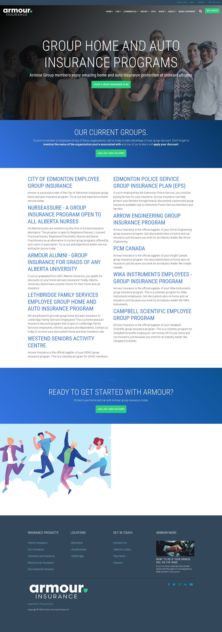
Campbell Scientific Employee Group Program (152, 314)
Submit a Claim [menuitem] (122, 549)
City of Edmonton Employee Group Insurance (63, 182)
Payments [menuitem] (119, 556)
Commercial (129, 11)
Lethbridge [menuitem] (77, 556)
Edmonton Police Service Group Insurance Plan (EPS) (149, 182)
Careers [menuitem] (201, 2)
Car (117, 11)
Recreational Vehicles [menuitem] (41, 569)
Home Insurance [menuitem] (37, 542)
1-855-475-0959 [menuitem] (214, 2)
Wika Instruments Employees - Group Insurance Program (152, 277)
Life (153, 11)
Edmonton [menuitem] (77, 542)
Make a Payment (187, 11)
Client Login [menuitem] (182, 2)
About (171, 11)
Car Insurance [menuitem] (36, 549)
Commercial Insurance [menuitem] (41, 556)
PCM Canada (129, 248)
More (161, 11)
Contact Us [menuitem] (120, 542)
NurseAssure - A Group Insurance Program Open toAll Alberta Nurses (64, 214)
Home (108, 11)
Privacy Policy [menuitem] (46, 604)
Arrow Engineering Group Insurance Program (147, 219)
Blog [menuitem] (192, 2)
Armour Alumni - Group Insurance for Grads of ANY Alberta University (64, 262)
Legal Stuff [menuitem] (33, 604)
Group (143, 11)
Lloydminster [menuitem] (78, 549)
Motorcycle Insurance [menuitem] (41, 562)
